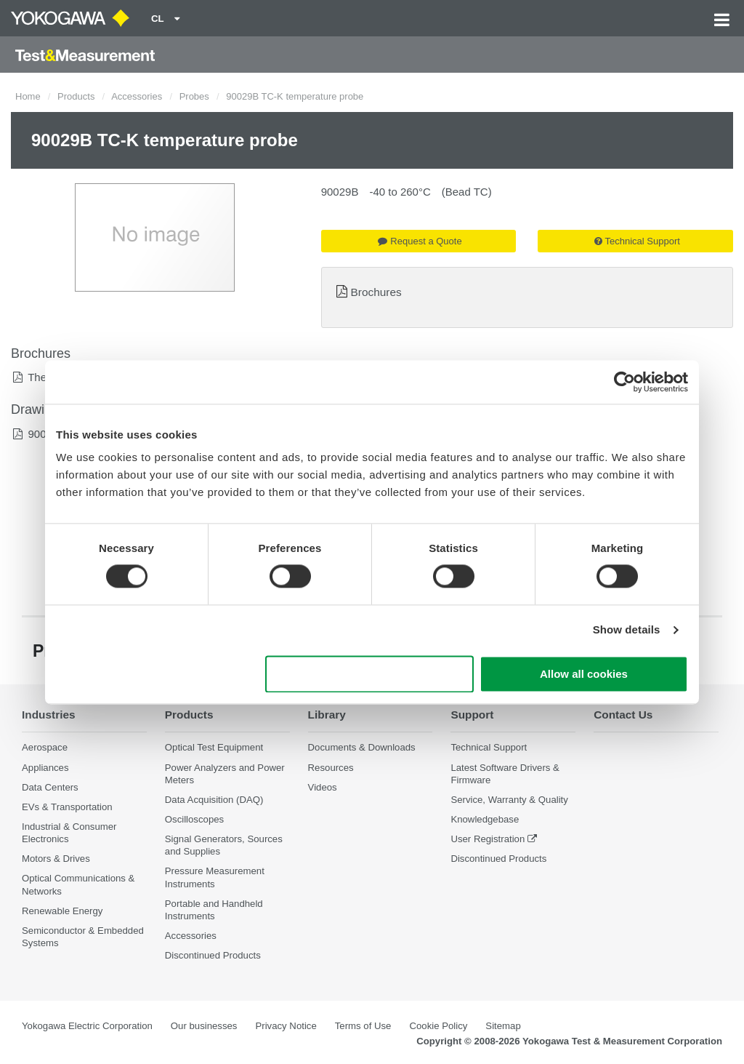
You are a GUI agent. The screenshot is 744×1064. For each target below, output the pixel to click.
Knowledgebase (484, 819)
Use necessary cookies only (369, 674)
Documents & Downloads (362, 747)
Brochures (376, 292)
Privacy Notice (285, 1025)
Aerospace (45, 747)
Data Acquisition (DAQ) (214, 799)
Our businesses (204, 1025)
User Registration (487, 838)
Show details (626, 630)
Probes (194, 96)
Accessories (136, 96)
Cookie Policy (438, 1025)
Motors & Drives (56, 858)
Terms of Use (363, 1025)
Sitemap (502, 1025)
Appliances (45, 767)
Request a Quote (419, 241)
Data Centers (50, 787)
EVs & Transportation (67, 806)
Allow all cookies (584, 674)
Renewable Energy (62, 910)
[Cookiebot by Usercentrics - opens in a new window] (624, 382)
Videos (322, 787)
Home (28, 96)
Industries (49, 714)
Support (471, 714)
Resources (331, 767)
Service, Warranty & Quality (508, 799)
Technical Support (637, 241)
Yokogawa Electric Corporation (87, 1025)
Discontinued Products (213, 955)
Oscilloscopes (194, 819)
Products (75, 96)
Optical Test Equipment (214, 747)
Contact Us (623, 714)
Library (327, 714)
